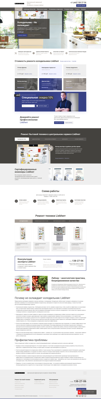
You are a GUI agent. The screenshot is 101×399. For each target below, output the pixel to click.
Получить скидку (43, 105)
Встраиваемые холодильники (56, 9)
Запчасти (65, 139)
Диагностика (36, 139)
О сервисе (77, 9)
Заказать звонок (81, 5)
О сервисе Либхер (37, 381)
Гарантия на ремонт (50, 139)
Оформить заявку (28, 73)
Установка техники (68, 9)
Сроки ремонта (79, 139)
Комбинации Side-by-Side (29, 9)
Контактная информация (39, 383)
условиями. (60, 267)
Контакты (83, 9)
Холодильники (18, 381)
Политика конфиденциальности (46, 395)
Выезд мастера (22, 139)
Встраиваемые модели (19, 387)
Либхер (23, 395)
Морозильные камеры (42, 9)
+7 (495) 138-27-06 (53, 196)
